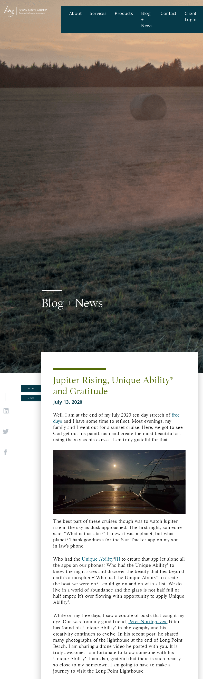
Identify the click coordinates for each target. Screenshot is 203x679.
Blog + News (146, 20)
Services (98, 13)
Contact (169, 13)
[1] (117, 559)
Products (124, 13)
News (30, 397)
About (75, 13)
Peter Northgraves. (147, 621)
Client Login (191, 16)
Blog (31, 388)
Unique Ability (97, 559)
